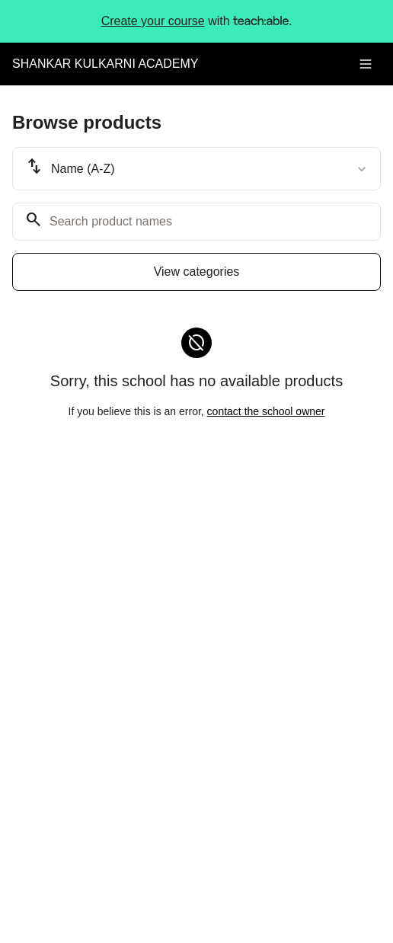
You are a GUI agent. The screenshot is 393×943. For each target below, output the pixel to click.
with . (196, 21)
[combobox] (196, 168)
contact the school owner (266, 411)
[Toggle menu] (365, 64)
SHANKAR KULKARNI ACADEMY (105, 63)
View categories (197, 271)
